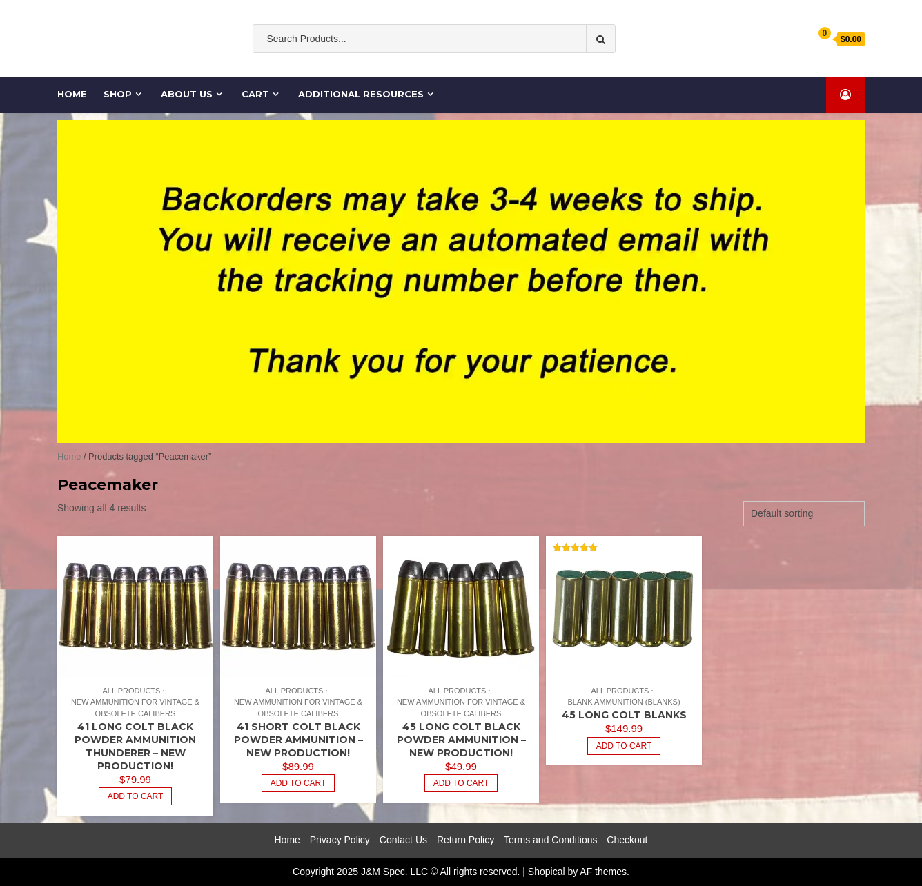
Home (73, 93)
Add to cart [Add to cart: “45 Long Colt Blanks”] (624, 746)
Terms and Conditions (550, 839)
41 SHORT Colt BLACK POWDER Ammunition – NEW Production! (298, 739)
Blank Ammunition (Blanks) (623, 702)
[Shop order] (804, 513)
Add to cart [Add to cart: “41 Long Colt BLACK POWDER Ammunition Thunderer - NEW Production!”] (136, 796)
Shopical (546, 871)
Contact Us (403, 839)
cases (541, 66)
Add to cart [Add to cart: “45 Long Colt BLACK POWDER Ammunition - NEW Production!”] (461, 783)
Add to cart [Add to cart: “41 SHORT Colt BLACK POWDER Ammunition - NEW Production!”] (298, 783)
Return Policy (465, 839)
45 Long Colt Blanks (624, 715)
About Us (187, 93)
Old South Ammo (372, 66)
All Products (131, 691)
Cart (255, 93)
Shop (118, 93)
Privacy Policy (340, 839)
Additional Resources (361, 93)
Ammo (503, 66)
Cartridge (586, 66)
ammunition (449, 66)
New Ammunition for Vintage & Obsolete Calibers (135, 708)
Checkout (627, 839)
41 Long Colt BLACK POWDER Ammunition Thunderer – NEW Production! (135, 746)
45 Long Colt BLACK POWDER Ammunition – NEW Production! (461, 739)
